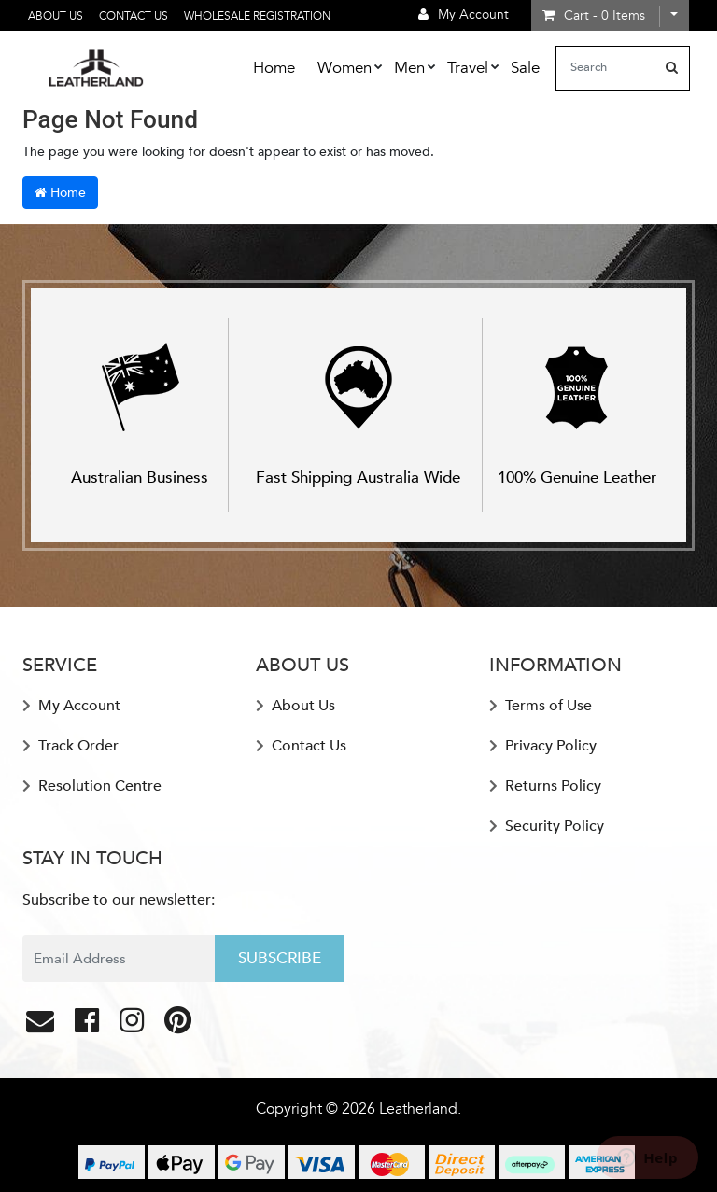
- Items (593, 15)
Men (409, 67)
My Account (71, 705)
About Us (55, 15)
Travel (467, 67)
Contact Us (133, 15)
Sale (525, 67)
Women (344, 67)
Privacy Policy (543, 746)
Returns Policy (545, 786)
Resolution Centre (92, 786)
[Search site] (671, 68)
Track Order (70, 746)
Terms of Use (540, 705)
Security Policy (546, 826)
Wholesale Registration (257, 15)
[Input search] (605, 68)
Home (274, 67)
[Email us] (42, 1026)
